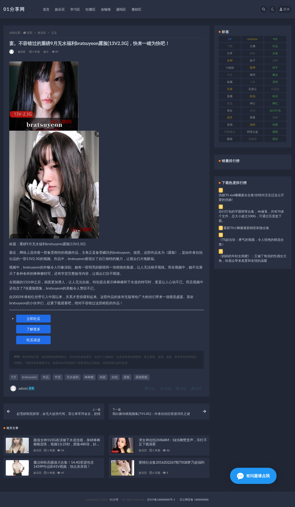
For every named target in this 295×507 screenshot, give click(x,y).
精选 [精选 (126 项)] (230, 103)
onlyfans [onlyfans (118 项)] (252, 39)
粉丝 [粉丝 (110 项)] (275, 96)
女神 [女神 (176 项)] (230, 60)
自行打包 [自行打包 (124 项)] (275, 110)
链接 (196, 388)
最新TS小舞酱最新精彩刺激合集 (246, 228)
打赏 (150, 388)
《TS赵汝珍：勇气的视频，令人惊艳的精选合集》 (251, 242)
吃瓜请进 (33, 340)
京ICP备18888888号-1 (161, 499)
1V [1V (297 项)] (230, 39)
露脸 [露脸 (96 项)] (275, 131)
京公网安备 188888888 (194, 499)
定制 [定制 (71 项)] (275, 60)
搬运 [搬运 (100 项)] (275, 74)
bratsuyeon (29, 377)
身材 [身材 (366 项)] (252, 124)
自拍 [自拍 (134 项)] (252, 110)
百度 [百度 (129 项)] (230, 89)
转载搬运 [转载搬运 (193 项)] (229, 131)
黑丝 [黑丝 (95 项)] (275, 139)
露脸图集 (142, 377)
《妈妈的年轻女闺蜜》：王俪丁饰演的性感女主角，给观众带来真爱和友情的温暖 (252, 258)
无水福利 (73, 377)
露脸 (127, 377)
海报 (181, 388)
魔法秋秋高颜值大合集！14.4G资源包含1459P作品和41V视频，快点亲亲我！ (63, 464)
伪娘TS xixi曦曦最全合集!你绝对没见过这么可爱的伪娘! (251, 197)
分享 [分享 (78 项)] (230, 53)
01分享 (114, 499)
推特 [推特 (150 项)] (252, 74)
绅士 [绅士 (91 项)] (252, 103)
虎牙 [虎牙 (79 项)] (230, 117)
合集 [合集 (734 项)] (275, 53)
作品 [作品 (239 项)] (275, 46)
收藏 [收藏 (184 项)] (230, 82)
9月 (13, 377)
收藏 (165, 388)
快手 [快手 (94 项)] (275, 67)
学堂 (58, 377)
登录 (285, 9)
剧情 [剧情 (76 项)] (252, 53)
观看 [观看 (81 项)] (252, 117)
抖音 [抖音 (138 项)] (230, 74)
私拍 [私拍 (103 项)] (252, 96)
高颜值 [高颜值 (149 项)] (252, 139)
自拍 (115, 377)
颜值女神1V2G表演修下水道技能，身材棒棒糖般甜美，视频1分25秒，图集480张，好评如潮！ (66, 444)
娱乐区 (42, 32)
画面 (103, 377)
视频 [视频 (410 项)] (275, 117)
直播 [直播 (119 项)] (230, 96)
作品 (46, 377)
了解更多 (33, 329)
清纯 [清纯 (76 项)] (275, 82)
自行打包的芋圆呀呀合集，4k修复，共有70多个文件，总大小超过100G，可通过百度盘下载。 (251, 216)
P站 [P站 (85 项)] (275, 39)
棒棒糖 (89, 377)
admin (22, 388)
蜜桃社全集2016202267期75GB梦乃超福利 (171, 462)
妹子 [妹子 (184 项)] (252, 60)
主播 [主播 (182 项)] (252, 46)
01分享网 (14, 9)
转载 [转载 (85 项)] (275, 124)
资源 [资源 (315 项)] (230, 124)
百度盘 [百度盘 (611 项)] (275, 89)
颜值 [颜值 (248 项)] (230, 139)
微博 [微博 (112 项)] (252, 67)
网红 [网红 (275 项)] (275, 103)
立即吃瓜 (33, 319)
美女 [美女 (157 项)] (230, 110)
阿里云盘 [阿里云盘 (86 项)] (252, 131)
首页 (29, 32)
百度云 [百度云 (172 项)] (252, 89)
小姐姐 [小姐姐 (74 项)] (230, 67)
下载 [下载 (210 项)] (230, 46)
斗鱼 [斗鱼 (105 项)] (252, 82)
